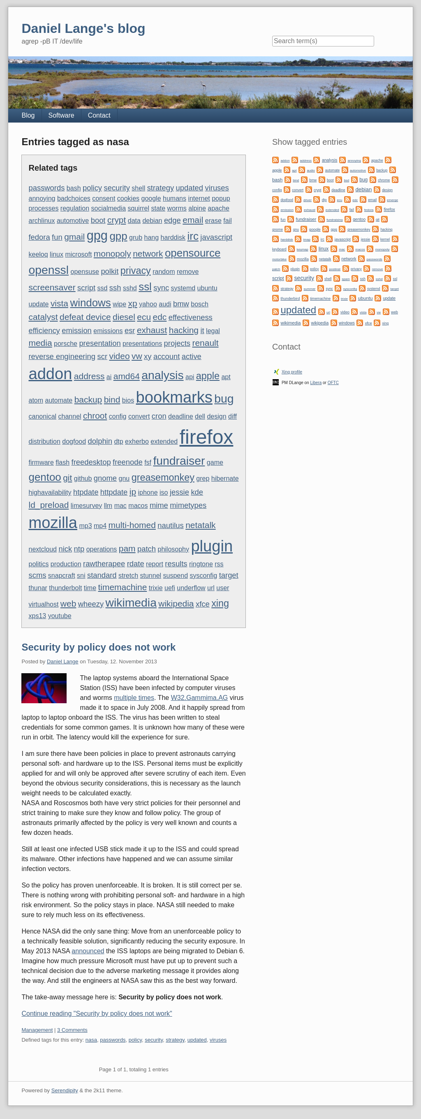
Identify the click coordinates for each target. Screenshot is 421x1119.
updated (189, 187)
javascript (216, 237)
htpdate (85, 492)
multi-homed (132, 525)
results (176, 563)
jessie (179, 492)
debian (152, 220)
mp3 (85, 525)
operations (101, 549)
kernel (385, 239)
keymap (302, 249)
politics (38, 564)
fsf (147, 462)
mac (120, 505)
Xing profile (292, 372)
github (83, 478)
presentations (142, 343)
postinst (335, 269)
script (86, 287)
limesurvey (86, 505)
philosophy (173, 549)
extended (164, 441)
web (68, 603)
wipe (119, 304)
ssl (145, 286)
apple (208, 376)
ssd (102, 288)
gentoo (44, 477)
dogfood (74, 441)
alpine (197, 208)
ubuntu (207, 288)
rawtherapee (104, 563)
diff (232, 416)
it (202, 330)
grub (135, 237)
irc (193, 236)
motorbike (279, 259)
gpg (97, 235)
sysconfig (203, 575)
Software (61, 115)
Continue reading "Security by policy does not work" (96, 1013)
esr (130, 330)
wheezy (91, 604)
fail (227, 220)
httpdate (113, 492)
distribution (44, 441)
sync (161, 287)
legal (213, 330)
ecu (144, 317)
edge (172, 220)
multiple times (134, 697)
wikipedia (176, 603)
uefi (169, 587)
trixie (156, 587)
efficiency (44, 330)
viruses (217, 187)
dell (200, 416)
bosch (199, 304)
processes (43, 208)
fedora (39, 237)
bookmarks (174, 397)
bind (112, 399)
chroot (95, 415)
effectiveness (191, 317)
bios (128, 400)
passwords (46, 187)
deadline (180, 416)
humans (174, 198)
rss (219, 564)
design (216, 416)
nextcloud (42, 549)
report (154, 564)
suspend (175, 575)
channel (69, 416)
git (67, 477)
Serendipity (64, 1090)
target (228, 575)
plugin (212, 546)
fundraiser (179, 460)
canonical (42, 416)
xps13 (37, 615)
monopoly (112, 253)
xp (132, 303)
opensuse (85, 271)
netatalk (200, 525)
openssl (48, 269)
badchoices (73, 198)
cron (159, 416)
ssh (115, 287)
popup (221, 198)
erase (213, 220)
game (215, 462)
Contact (99, 115)
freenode (128, 462)
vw (137, 356)
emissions (108, 330)
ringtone (201, 564)
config (118, 416)
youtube (60, 615)
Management (37, 1030)
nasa (91, 1040)
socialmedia (108, 208)
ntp (79, 548)
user (222, 587)
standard (102, 575)
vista (59, 303)
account (166, 356)
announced (88, 951)
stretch (128, 575)
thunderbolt (65, 587)
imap (306, 239)
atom (35, 400)
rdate (135, 563)
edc (160, 317)
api (189, 376)
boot (98, 220)
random (164, 271)
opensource (192, 253)
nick (65, 548)
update (38, 304)
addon (50, 373)
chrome (384, 180)
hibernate (225, 478)
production (66, 564)
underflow (191, 587)
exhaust (152, 330)
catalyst (43, 317)
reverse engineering (61, 356)
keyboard (279, 249)
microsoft (78, 254)
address (89, 376)
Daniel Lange (63, 661)
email (193, 220)
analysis (162, 375)
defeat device (85, 317)
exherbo (137, 441)
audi (165, 304)
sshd (130, 288)
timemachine (122, 587)
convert (139, 416)
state (158, 208)
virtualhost (43, 604)
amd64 (126, 376)
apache (218, 208)
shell (138, 188)
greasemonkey (163, 477)
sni (81, 575)
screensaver (51, 287)
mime (159, 505)
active (191, 356)
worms (177, 208)
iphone (148, 492)
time (90, 587)
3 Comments (72, 1030)
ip (133, 491)
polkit (109, 271)
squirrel (138, 208)
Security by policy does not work (98, 647)
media (40, 343)
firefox (207, 437)
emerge (392, 200)
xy (147, 356)
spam (346, 279)
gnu (124, 478)
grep (202, 478)
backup (88, 399)
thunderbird (290, 299)
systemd (183, 288)
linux (56, 254)
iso (164, 492)
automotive (73, 220)
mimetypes (188, 505)
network (148, 253)
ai (108, 376)
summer (310, 289)
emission (77, 330)
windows (90, 302)
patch (146, 548)
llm (108, 505)
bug (224, 398)
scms (37, 575)
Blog (28, 115)
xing (220, 603)
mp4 (100, 525)
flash (62, 462)
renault (205, 343)
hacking (184, 330)
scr (102, 356)
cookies (128, 198)
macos (138, 505)
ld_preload (48, 505)
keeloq (38, 254)
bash (74, 188)
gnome (105, 478)
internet (199, 198)
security (117, 187)
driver (307, 200)
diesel (124, 317)
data (134, 220)
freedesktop (91, 462)
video (119, 356)
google (151, 198)
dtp (118, 441)
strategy (160, 187)
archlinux (41, 220)
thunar (37, 587)
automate (59, 400)
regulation (74, 208)
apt (225, 376)
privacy (135, 270)
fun (57, 237)
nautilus (170, 525)
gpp (118, 236)
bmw (181, 303)
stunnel (151, 575)
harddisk (173, 237)
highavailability (49, 492)
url (211, 587)
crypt (116, 220)
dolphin (100, 441)
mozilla (52, 522)
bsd (346, 180)
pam (127, 548)
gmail (74, 236)
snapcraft (61, 575)
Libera (316, 382)
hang (151, 237)
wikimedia (131, 602)
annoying (41, 198)
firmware (40, 462)
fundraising (334, 220)
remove (188, 271)
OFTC (333, 382)
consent (103, 198)
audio (311, 170)
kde (197, 492)
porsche (65, 343)
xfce (203, 604)
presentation (99, 343)
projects (177, 343)
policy (92, 187)
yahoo (148, 304)
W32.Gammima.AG (199, 697)
